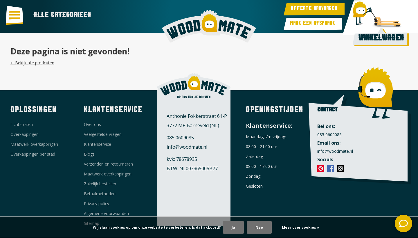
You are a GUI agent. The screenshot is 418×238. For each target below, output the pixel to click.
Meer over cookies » (300, 227)
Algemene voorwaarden (106, 213)
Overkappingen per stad (32, 154)
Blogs (89, 154)
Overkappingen (24, 134)
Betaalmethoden (100, 193)
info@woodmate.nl (187, 147)
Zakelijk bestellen (100, 184)
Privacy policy (96, 203)
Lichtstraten (21, 124)
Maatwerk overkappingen (34, 144)
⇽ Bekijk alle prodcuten (32, 62)
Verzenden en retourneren (108, 164)
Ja (233, 227)
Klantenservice (97, 144)
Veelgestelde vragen (103, 134)
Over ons (92, 124)
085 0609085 (180, 137)
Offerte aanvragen (314, 9)
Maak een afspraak (312, 24)
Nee (259, 227)
